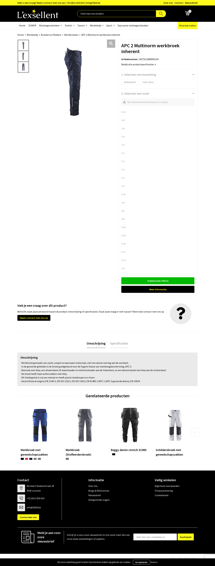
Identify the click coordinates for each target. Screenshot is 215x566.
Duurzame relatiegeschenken (133, 25)
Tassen (81, 25)
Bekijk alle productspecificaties (138, 64)
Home (22, 25)
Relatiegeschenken (49, 25)
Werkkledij (95, 25)
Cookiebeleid (161, 495)
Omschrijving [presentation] (96, 343)
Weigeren (154, 562)
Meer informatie (157, 289)
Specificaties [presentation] (119, 343)
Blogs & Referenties (98, 490)
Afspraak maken (187, 25)
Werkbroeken (71, 34)
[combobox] (116, 13)
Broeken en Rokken (51, 34)
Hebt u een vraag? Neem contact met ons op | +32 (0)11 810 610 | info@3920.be (58, 2)
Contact (178, 2)
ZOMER (32, 25)
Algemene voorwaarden (167, 485)
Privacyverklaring (164, 490)
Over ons (168, 2)
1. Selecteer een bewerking (138, 74)
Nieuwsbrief (191, 2)
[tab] (96, 343)
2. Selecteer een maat (135, 93)
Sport (109, 25)
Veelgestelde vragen (99, 499)
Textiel (68, 25)
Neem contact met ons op (34, 317)
